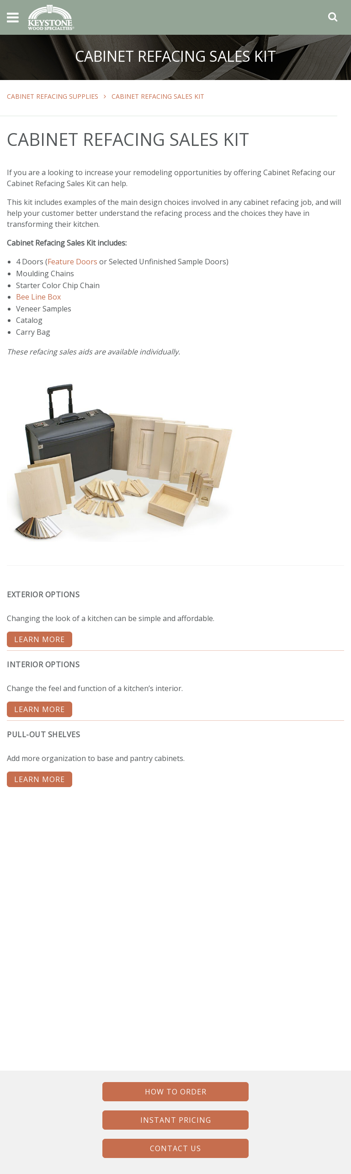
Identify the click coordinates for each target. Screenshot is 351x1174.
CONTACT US (175, 1148)
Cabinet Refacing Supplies (52, 96)
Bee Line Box (38, 297)
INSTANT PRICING (175, 1120)
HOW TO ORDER (176, 1092)
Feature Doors (72, 262)
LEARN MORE (39, 639)
